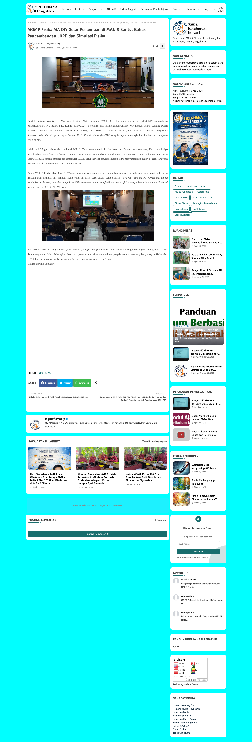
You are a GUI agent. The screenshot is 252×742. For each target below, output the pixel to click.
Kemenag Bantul (181, 712)
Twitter (67, 383)
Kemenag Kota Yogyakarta (186, 708)
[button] (206, 9)
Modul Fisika (181, 203)
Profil (78, 9)
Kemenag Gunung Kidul (185, 722)
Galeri (176, 9)
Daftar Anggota (128, 9)
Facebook (50, 383)
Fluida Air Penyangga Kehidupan (203, 482)
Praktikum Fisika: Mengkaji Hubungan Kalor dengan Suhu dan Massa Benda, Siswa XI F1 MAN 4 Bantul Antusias (206, 241)
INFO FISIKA (45, 22)
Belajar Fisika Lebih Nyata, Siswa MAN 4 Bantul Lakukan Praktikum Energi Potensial (206, 256)
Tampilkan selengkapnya (154, 441)
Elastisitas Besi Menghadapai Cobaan (203, 466)
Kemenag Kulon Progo (184, 719)
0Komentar (161, 520)
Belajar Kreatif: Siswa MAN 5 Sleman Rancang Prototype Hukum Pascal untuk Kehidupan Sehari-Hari (206, 272)
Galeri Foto (203, 191)
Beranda (66, 9)
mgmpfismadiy (55, 419)
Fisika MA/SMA (181, 725)
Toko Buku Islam (181, 732)
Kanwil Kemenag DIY (183, 705)
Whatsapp (84, 383)
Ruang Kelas (181, 209)
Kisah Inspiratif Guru (203, 197)
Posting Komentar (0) (98, 534)
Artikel (178, 185)
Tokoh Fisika (198, 209)
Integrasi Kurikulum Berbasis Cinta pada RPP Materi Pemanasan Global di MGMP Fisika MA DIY (205, 352)
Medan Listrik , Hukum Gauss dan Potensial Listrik (204, 433)
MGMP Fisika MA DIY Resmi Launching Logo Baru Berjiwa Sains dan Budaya (206, 368)
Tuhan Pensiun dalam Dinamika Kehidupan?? (204, 497)
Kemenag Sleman (182, 715)
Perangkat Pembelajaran (155, 9)
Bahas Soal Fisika (196, 185)
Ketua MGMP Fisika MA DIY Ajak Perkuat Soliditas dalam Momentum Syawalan (143, 477)
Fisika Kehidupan (184, 191)
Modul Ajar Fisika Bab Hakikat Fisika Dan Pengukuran (203, 417)
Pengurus (93, 9)
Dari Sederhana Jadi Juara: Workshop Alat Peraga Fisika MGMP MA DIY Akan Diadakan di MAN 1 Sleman (48, 479)
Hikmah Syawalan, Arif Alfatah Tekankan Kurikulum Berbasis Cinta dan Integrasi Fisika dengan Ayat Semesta (97, 479)
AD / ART (111, 9)
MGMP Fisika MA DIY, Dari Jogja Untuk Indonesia (97, 505)
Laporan (191, 9)
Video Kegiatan (182, 214)
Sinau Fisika (179, 729)
